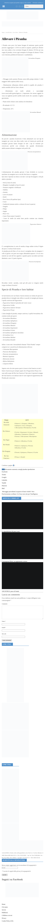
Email (4, 627)
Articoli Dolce (8, 32)
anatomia (14, 469)
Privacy (4, 918)
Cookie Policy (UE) (7, 921)
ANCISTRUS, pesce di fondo (10, 591)
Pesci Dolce (15, 32)
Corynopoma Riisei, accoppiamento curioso (14, 561)
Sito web (4, 634)
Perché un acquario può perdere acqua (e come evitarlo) (18, 2)
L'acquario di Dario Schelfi (16, 491)
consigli (20, 469)
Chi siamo (5, 907)
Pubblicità (5, 912)
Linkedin (4, 480)
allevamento (8, 469)
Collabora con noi (7, 915)
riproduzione (31, 469)
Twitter (4, 474)
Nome (4, 621)
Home (3, 32)
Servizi (4, 910)
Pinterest (4, 485)
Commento (4, 604)
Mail (3, 488)
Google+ (4, 477)
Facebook (4, 472)
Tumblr (4, 483)
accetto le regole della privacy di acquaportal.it (16, 871)
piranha (25, 469)
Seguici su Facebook (12, 879)
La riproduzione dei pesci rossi (11, 531)
